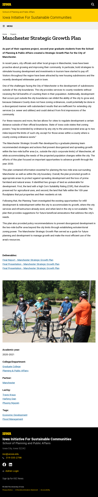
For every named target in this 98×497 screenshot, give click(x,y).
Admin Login (12, 471)
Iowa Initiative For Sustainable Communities (37, 17)
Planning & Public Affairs (15, 370)
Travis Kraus (9, 394)
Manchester (9, 382)
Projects (13, 34)
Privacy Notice (8, 490)
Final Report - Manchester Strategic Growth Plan (28, 260)
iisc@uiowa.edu (11, 454)
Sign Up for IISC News (13, 478)
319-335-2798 (12, 457)
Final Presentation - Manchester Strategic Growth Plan (31, 264)
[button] (92, 4)
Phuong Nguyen (11, 402)
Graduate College (12, 366)
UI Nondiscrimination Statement (26, 490)
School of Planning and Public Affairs (19, 12)
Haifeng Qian (9, 398)
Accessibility (45, 490)
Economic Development (15, 415)
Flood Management (13, 419)
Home (5, 34)
